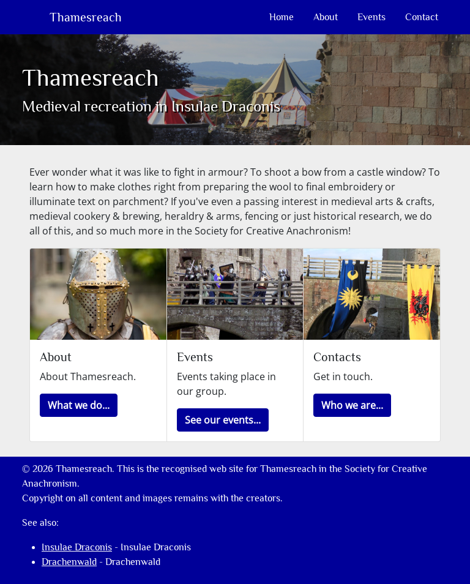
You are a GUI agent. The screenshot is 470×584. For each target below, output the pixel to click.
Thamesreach (84, 17)
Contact (421, 17)
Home (281, 17)
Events (371, 17)
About (325, 17)
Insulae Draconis (77, 547)
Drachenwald (69, 561)
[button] (79, 405)
